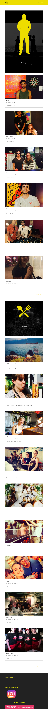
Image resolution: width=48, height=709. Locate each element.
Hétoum (8, 93)
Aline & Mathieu (9, 129)
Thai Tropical (9, 610)
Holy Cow (8, 574)
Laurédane (8, 274)
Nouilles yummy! (9, 538)
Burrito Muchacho (10, 646)
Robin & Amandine (10, 165)
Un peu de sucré (9, 465)
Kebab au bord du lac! (11, 356)
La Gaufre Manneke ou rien (12, 429)
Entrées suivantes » (39, 287)
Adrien (7, 201)
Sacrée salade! (9, 502)
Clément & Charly (10, 238)
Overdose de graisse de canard (13, 393)
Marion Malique (10, 95)
